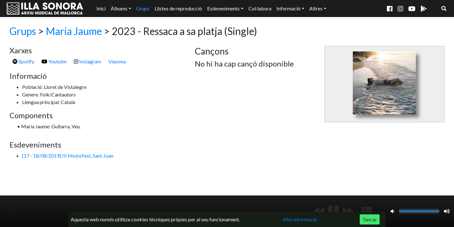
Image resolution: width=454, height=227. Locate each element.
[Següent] (348, 211)
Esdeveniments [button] (223, 8)
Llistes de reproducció (178, 8)
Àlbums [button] (119, 8)
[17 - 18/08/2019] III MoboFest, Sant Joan (67, 156)
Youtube (54, 61)
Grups (142, 8)
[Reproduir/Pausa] (333, 211)
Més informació (300, 219)
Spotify (23, 61)
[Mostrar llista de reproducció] (367, 211)
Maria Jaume (74, 31)
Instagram (87, 61)
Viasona (117, 61)
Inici (101, 8)
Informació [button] (288, 8)
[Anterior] (319, 211)
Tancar (369, 219)
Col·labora (259, 8)
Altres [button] (316, 8)
